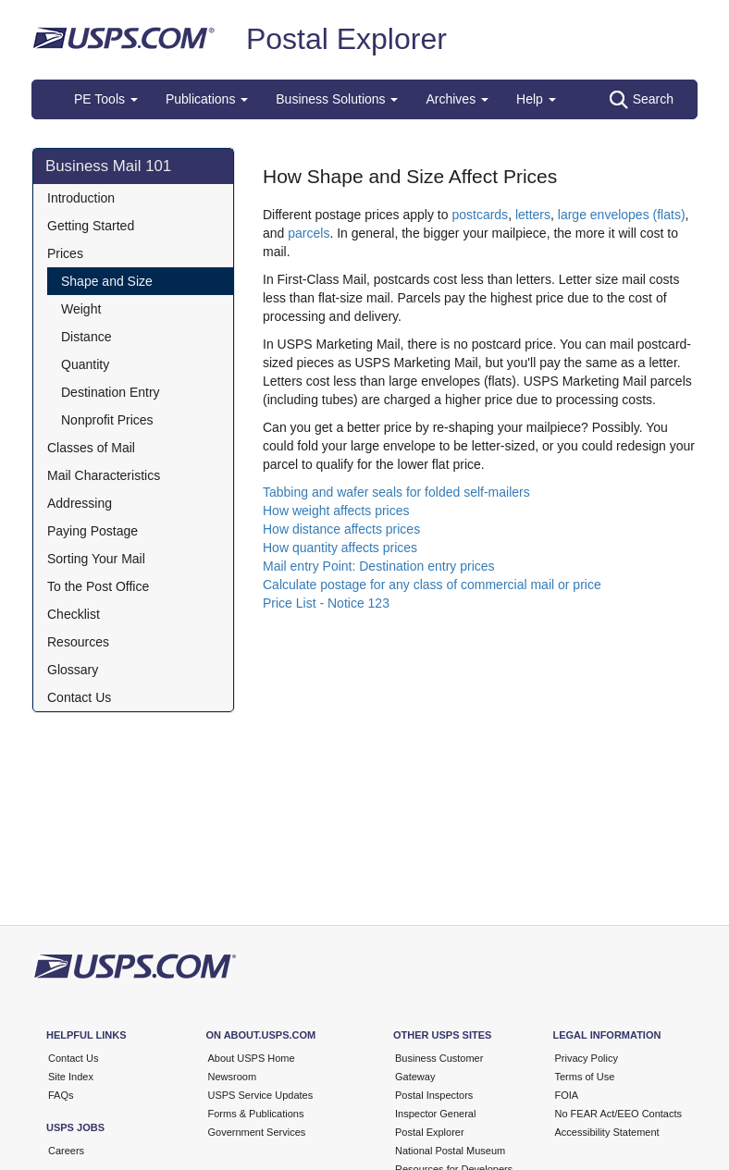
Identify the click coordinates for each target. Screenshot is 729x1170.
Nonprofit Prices (107, 420)
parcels (308, 233)
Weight (81, 309)
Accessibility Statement (607, 1132)
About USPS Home (251, 1058)
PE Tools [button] (106, 99)
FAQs (61, 1095)
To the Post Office (98, 586)
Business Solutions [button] (337, 99)
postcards (479, 214)
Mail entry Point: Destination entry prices (379, 566)
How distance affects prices (341, 529)
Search (641, 100)
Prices (65, 253)
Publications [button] (207, 99)
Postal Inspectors (434, 1095)
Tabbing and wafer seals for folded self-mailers (396, 492)
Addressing (79, 503)
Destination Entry (110, 392)
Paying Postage (92, 530)
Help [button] (536, 99)
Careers (66, 1150)
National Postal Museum (450, 1150)
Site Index (70, 1076)
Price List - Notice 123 (326, 603)
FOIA (567, 1095)
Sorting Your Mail (96, 558)
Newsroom (232, 1076)
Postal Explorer (346, 38)
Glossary (72, 669)
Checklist (73, 614)
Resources (78, 641)
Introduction (81, 198)
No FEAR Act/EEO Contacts (619, 1113)
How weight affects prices (336, 510)
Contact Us (79, 697)
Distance (86, 336)
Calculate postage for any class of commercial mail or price (432, 584)
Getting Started (90, 225)
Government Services (257, 1132)
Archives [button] (457, 99)
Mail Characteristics (103, 475)
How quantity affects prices (340, 547)
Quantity (85, 364)
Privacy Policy (586, 1058)
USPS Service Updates (261, 1095)
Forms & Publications (256, 1113)
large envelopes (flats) (622, 214)
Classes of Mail (91, 447)
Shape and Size (107, 281)
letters (532, 214)
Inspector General (435, 1113)
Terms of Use (585, 1076)
